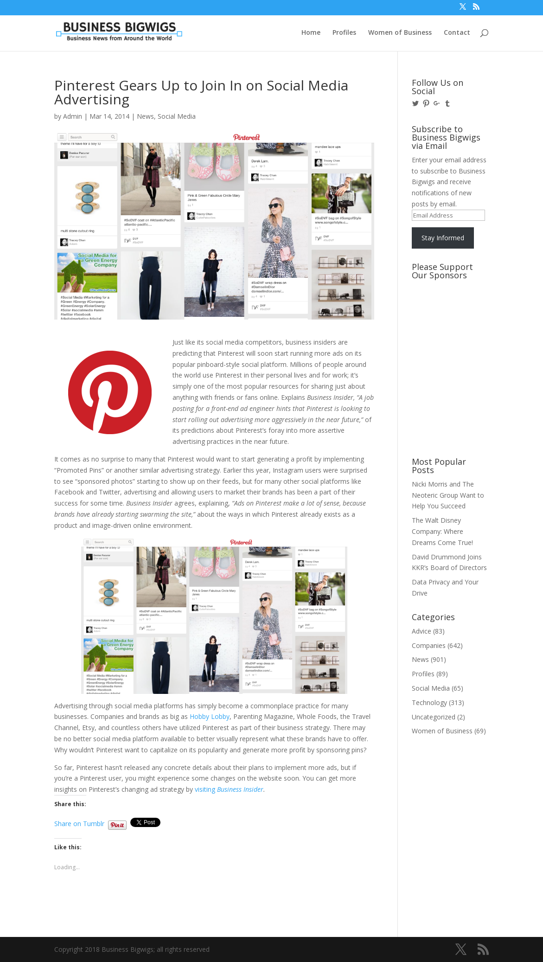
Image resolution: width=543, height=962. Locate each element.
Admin (72, 116)
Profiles (344, 33)
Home (310, 33)
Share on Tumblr (79, 822)
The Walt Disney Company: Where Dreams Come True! (442, 531)
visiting (229, 789)
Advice (421, 631)
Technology (429, 702)
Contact (457, 33)
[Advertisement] (453, 318)
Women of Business (400, 33)
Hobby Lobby (210, 716)
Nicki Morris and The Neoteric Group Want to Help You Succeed (448, 495)
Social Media (177, 116)
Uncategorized (433, 716)
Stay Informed (443, 237)
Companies (429, 645)
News (145, 116)
